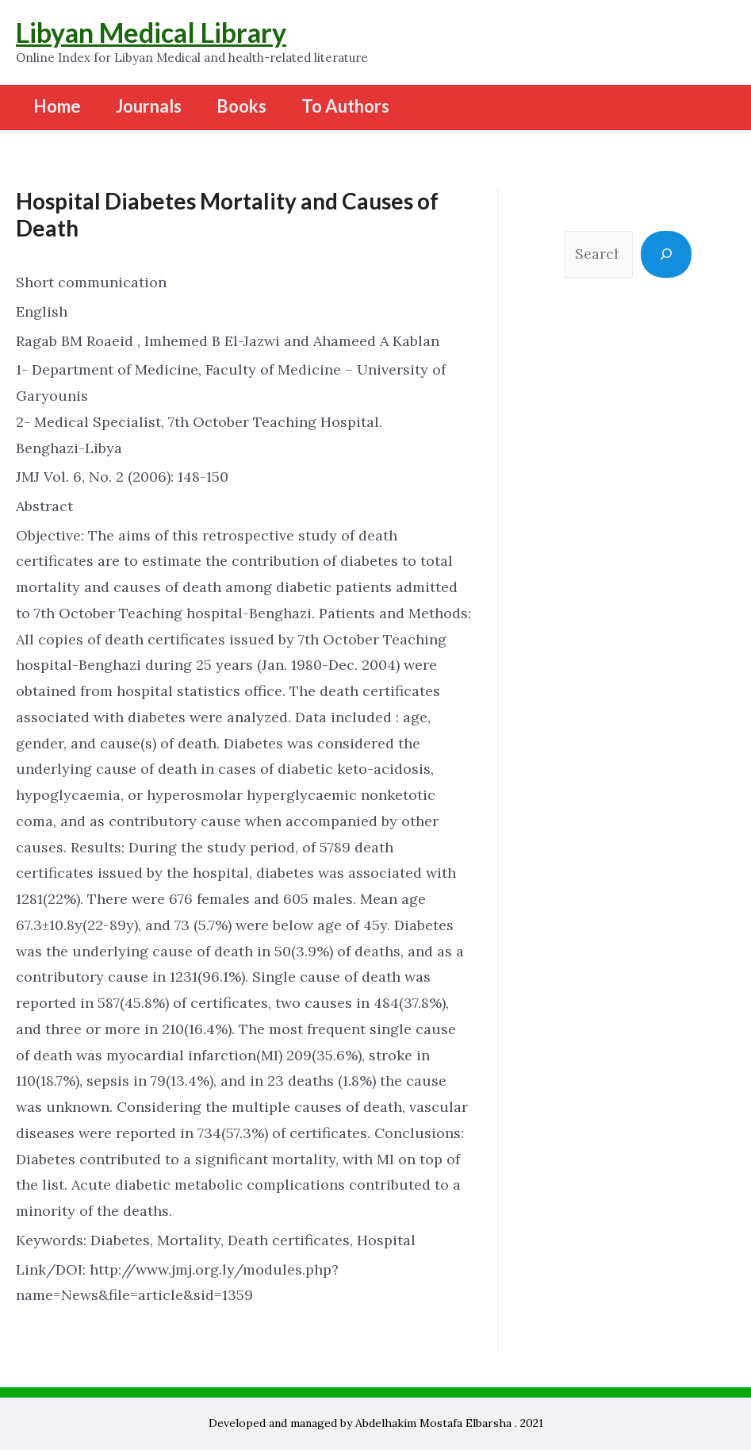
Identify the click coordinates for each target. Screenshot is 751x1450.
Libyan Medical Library (151, 32)
